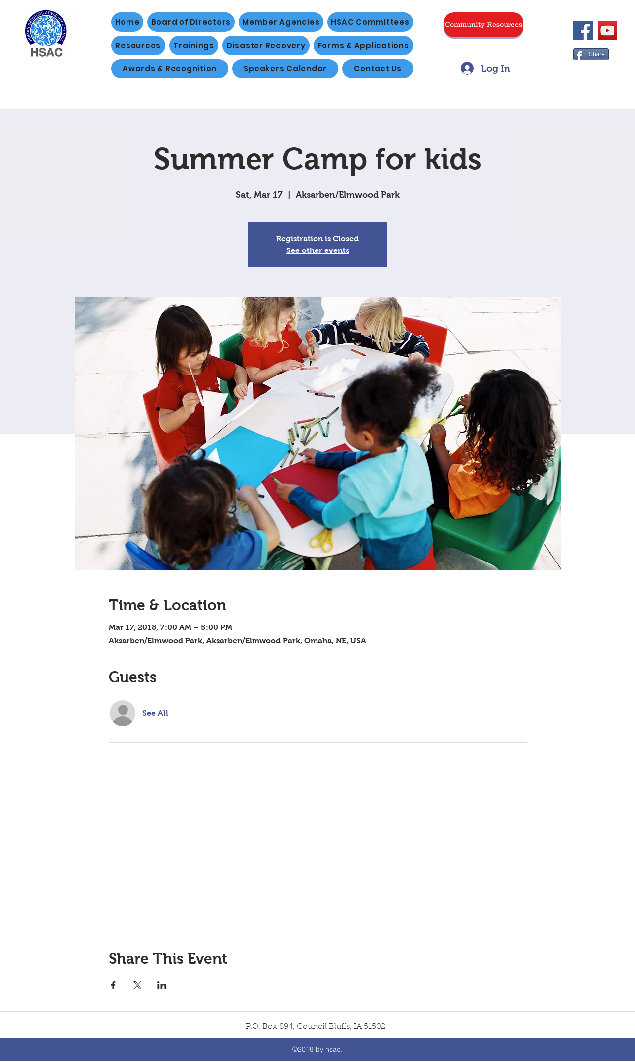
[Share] (591, 54)
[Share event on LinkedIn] (162, 985)
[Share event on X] (137, 985)
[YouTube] (607, 30)
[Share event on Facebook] (113, 985)
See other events (317, 250)
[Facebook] (583, 30)
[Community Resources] (483, 24)
